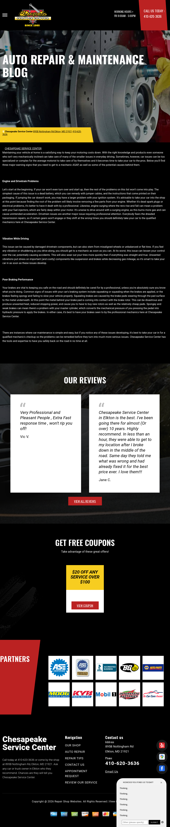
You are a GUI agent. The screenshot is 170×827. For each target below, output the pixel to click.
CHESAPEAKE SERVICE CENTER (23, 148)
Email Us (111, 771)
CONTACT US (74, 765)
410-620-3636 (152, 16)
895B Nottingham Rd (17, 764)
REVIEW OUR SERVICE (81, 782)
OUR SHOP (73, 745)
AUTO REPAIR (75, 752)
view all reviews (85, 501)
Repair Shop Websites (68, 801)
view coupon (85, 605)
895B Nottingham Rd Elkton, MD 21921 (52, 131)
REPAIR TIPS (74, 758)
